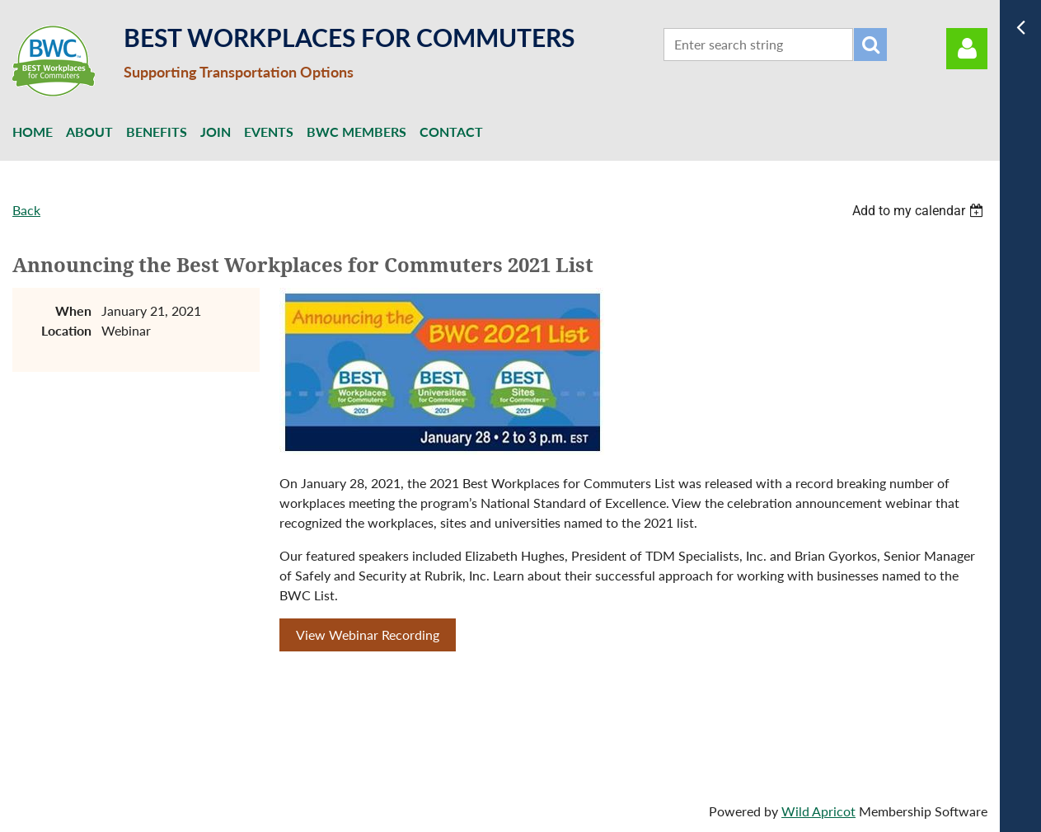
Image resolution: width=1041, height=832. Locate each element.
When (73, 310)
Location (66, 330)
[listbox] (919, 210)
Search (870, 44)
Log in (966, 48)
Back (26, 210)
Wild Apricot (818, 811)
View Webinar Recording (367, 634)
